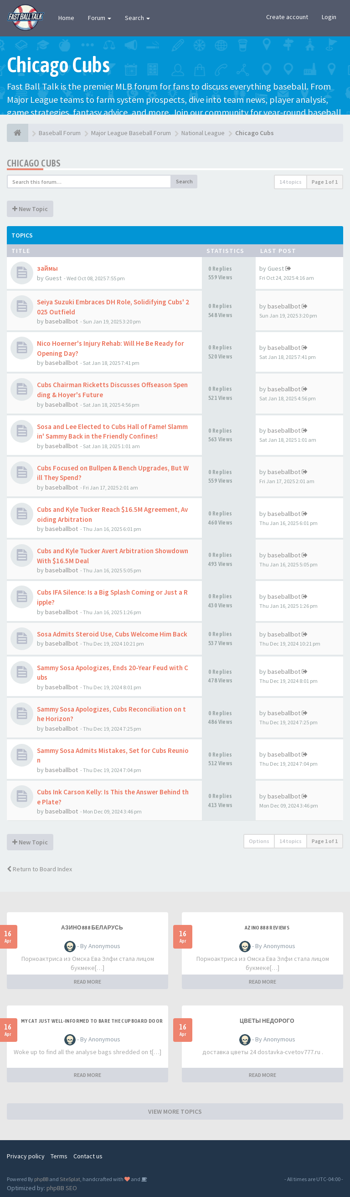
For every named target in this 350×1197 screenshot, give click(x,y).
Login (329, 17)
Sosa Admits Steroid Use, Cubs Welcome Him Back (112, 634)
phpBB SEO (61, 1188)
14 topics (290, 181)
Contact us (88, 1156)
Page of (325, 181)
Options (259, 841)
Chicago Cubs (34, 163)
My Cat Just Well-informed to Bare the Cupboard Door (92, 1021)
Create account (287, 17)
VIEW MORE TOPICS (175, 1111)
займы (47, 268)
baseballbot (61, 321)
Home (66, 18)
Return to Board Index (39, 869)
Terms (59, 1156)
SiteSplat (70, 1179)
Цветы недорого (267, 1021)
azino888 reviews (267, 927)
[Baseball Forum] (17, 133)
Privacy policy (26, 1156)
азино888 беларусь (92, 927)
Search (137, 18)
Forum (99, 18)
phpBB (41, 1179)
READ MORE (87, 981)
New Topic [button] (30, 209)
